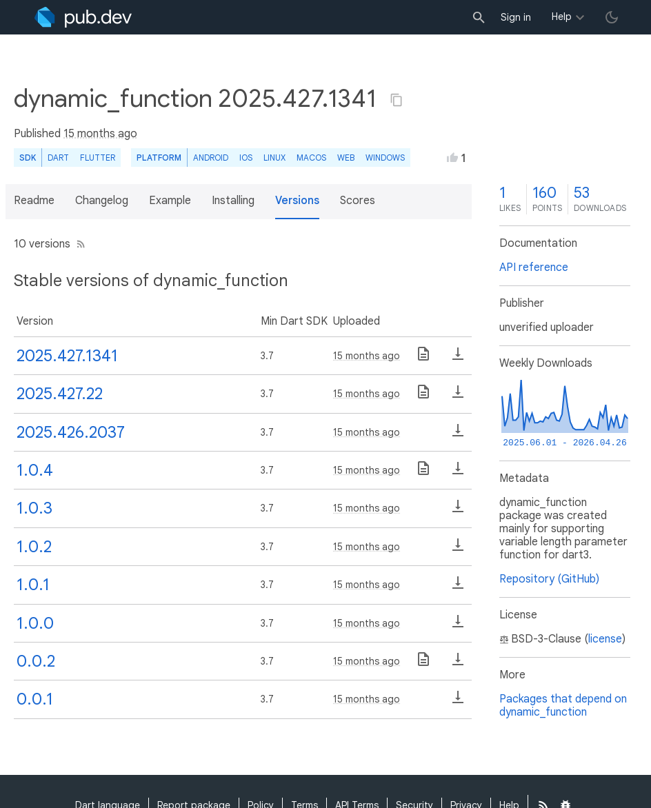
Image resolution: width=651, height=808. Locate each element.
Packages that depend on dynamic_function (563, 705)
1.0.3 (34, 508)
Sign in (516, 17)
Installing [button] (233, 201)
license (605, 639)
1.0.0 (35, 623)
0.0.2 (36, 661)
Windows (385, 157)
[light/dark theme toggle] (611, 17)
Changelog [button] (101, 201)
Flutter (97, 157)
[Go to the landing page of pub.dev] (83, 17)
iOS (245, 157)
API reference (533, 267)
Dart (58, 157)
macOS (311, 157)
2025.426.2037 (71, 432)
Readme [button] (34, 201)
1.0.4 (35, 470)
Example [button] (170, 201)
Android (210, 157)
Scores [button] (357, 201)
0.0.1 (35, 699)
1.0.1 (33, 584)
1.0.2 (34, 546)
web (345, 157)
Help (562, 16)
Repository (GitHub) (549, 579)
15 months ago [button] (100, 134)
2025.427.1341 (67, 355)
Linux (274, 157)
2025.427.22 (60, 393)
